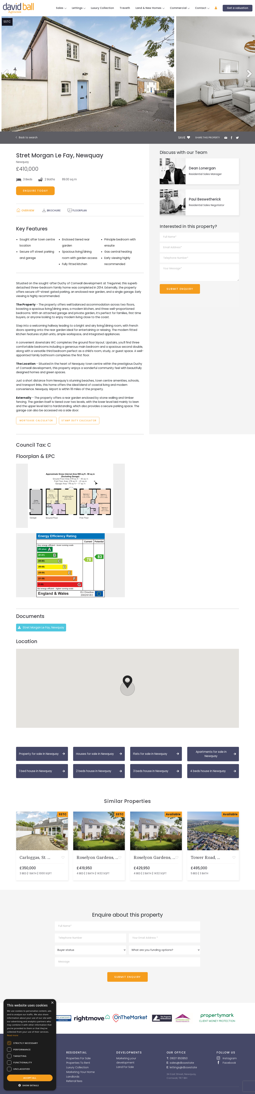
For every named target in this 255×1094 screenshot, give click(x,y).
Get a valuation (237, 8)
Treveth (125, 8)
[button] (214, 8)
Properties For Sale (78, 1058)
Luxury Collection (102, 8)
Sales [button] (60, 8)
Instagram (227, 1058)
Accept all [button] (29, 1077)
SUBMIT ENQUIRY (179, 289)
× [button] (52, 1003)
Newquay (22, 162)
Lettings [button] (77, 8)
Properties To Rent (78, 1063)
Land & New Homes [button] (149, 8)
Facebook (226, 1063)
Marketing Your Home (80, 1072)
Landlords (72, 1076)
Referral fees (74, 1081)
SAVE (184, 137)
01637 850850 (179, 1058)
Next (250, 73)
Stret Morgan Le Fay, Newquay (41, 628)
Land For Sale (125, 1067)
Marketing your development (126, 1060)
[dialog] (30, 1044)
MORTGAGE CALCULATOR (36, 420)
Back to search (28, 137)
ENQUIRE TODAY (35, 191)
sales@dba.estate (182, 1063)
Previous (4, 73)
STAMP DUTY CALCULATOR (79, 420)
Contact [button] (201, 8)
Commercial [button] (178, 8)
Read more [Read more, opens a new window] (12, 1035)
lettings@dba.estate (183, 1067)
